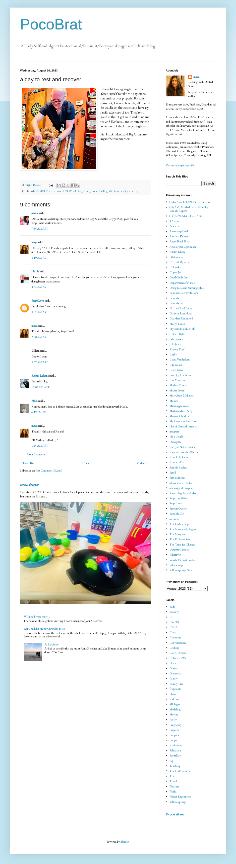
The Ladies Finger (180, 524)
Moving (173, 714)
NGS (34, 401)
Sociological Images (180, 488)
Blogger (124, 842)
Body (32, 191)
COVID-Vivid (69, 191)
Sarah (34, 213)
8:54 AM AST (39, 287)
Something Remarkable (183, 493)
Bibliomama (176, 257)
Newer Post (28, 463)
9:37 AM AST (39, 362)
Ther (172, 776)
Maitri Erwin (177, 390)
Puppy (173, 740)
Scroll (172, 473)
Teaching (174, 766)
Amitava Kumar (178, 236)
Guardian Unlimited (181, 318)
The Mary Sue (177, 534)
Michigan (113, 191)
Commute (175, 637)
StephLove (37, 301)
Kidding (103, 191)
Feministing (176, 303)
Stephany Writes (178, 498)
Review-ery (176, 745)
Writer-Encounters (180, 797)
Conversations (53, 191)
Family (86, 191)
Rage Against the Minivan (184, 452)
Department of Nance (182, 283)
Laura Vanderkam (179, 359)
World (172, 791)
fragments (175, 689)
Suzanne (174, 519)
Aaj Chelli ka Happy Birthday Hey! (44, 629)
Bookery (174, 612)
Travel (173, 781)
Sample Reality (178, 467)
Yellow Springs (177, 802)
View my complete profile (180, 165)
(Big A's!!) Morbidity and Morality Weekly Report (188, 209)
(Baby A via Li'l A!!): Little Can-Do (189, 202)
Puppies (124, 191)
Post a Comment (35, 454)
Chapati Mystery (179, 262)
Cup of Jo (175, 272)
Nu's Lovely (176, 437)
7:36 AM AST (39, 229)
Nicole (35, 271)
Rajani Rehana (40, 376)
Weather (174, 786)
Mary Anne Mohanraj (181, 395)
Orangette (175, 442)
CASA (173, 627)
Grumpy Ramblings (180, 313)
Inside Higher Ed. (179, 334)
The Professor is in (180, 539)
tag (171, 761)
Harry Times (177, 324)
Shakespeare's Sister (180, 483)
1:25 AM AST (39, 446)
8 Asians (174, 221)
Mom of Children (179, 416)
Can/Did (40, 191)
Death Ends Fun (178, 277)
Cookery (174, 648)
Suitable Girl (176, 514)
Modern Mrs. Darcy (180, 411)
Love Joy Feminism (180, 375)
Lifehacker (175, 365)
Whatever (175, 555)
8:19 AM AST (39, 258)
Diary (79, 191)
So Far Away (51, 644)
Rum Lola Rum (178, 457)
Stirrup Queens (178, 509)
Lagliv (173, 354)
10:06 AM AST (40, 387)
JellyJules (175, 344)
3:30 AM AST (39, 337)
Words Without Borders (182, 560)
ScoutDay (134, 191)
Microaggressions (179, 406)
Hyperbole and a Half (182, 329)
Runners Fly (176, 462)
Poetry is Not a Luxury (182, 447)
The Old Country (179, 771)
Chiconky (175, 267)
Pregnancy (175, 725)
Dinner (173, 668)
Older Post (143, 463)
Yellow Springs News (181, 570)
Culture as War (178, 658)
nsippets (174, 431)
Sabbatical (175, 750)
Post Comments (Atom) (48, 471)
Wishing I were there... (37, 617)
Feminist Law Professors (183, 293)
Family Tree (176, 684)
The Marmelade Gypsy (182, 529)
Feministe (175, 298)
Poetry (173, 719)
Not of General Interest (183, 426)
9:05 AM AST (39, 312)
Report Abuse (175, 814)
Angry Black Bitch (179, 241)
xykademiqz (176, 565)
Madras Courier (178, 385)
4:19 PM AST (39, 412)
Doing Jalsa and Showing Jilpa (186, 288)
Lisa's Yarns (176, 370)
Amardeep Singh (179, 231)
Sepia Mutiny (177, 478)
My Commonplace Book (183, 421)
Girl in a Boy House (180, 308)
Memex (173, 401)
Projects (174, 730)
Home (94, 191)
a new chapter (29, 484)
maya (34, 242)
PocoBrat (51, 24)
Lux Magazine (177, 380)
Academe (174, 226)
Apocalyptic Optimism (182, 247)
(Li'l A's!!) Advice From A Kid (186, 216)
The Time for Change (182, 545)
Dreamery (175, 673)
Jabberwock (176, 339)
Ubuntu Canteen (179, 550)
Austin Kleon (177, 252)
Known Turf (176, 349)
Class (172, 632)
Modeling (175, 709)
